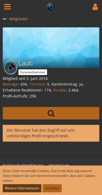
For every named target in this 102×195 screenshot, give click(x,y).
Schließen (52, 188)
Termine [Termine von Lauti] (37, 84)
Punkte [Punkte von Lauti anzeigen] (59, 90)
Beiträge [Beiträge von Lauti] (10, 84)
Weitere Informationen (22, 188)
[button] (7, 6)
